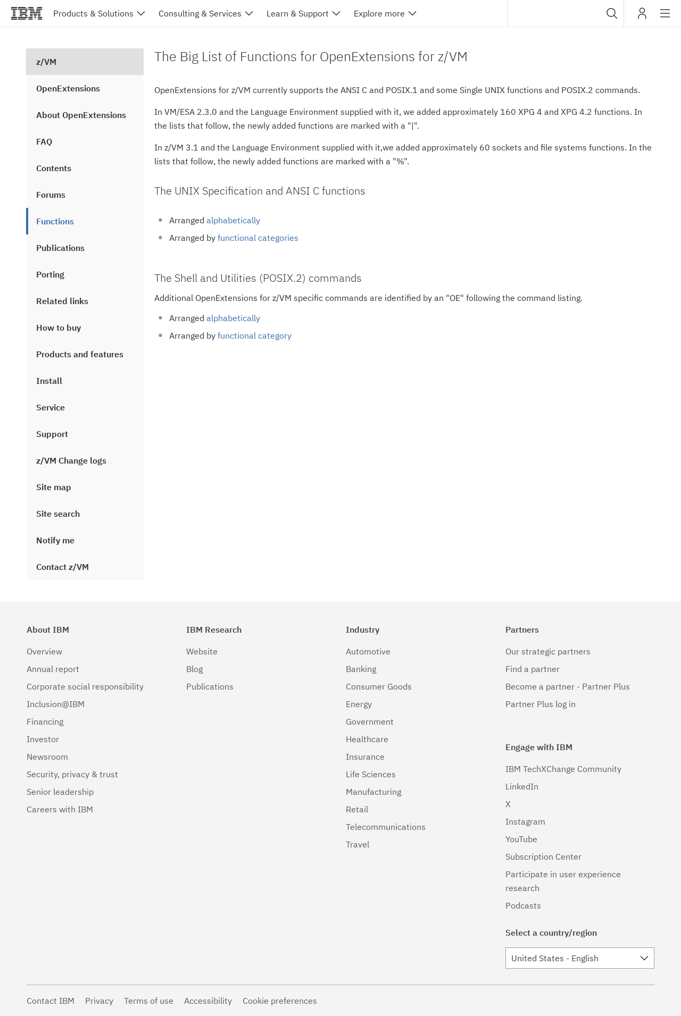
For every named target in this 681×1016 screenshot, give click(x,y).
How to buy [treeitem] (58, 327)
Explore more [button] (379, 13)
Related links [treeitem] (62, 301)
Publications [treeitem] (60, 247)
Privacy (99, 1000)
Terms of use (148, 1000)
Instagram (525, 821)
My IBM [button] (642, 17)
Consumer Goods (379, 686)
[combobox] (565, 13)
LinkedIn (521, 786)
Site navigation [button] (665, 19)
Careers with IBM (60, 809)
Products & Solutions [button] (93, 13)
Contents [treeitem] (53, 168)
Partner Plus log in (540, 704)
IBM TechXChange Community (563, 768)
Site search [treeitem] (58, 513)
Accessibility (208, 1000)
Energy (359, 704)
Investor (43, 739)
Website (202, 651)
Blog (194, 669)
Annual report (53, 669)
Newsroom (47, 756)
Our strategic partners (548, 651)
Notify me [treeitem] (55, 540)
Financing (45, 721)
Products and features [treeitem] (79, 354)
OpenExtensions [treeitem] (68, 88)
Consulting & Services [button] (200, 13)
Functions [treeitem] (55, 221)
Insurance (365, 756)
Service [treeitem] (50, 407)
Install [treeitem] (49, 380)
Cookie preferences (280, 1000)
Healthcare (367, 739)
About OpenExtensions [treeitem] (81, 115)
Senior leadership (60, 791)
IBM (27, 13)
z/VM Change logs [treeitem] (71, 460)
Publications (210, 686)
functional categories (258, 237)
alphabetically (233, 220)
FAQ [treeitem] (44, 141)
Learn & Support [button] (298, 13)
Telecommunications (386, 826)
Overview (44, 651)
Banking (361, 669)
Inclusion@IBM (56, 704)
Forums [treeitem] (50, 194)
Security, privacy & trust (72, 774)
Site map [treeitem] (53, 487)
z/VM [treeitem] (46, 61)
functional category (255, 335)
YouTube (521, 839)
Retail (357, 809)
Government (370, 721)
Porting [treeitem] (50, 274)
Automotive (368, 651)
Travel (357, 844)
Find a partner (532, 669)
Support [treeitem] (52, 434)
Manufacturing (373, 791)
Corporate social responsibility (85, 686)
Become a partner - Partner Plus (567, 686)
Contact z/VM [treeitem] (62, 566)
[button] (612, 13)
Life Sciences (371, 774)
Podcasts (523, 905)
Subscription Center (543, 856)
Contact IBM (50, 1000)
